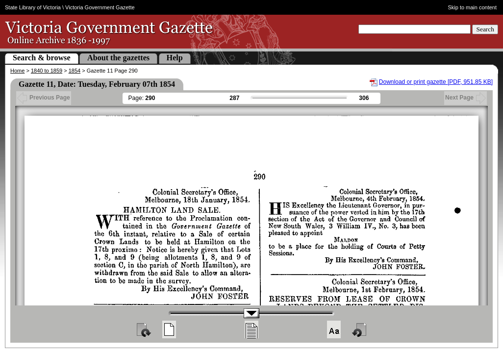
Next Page (465, 97)
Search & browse (42, 57)
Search (485, 29)
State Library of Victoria (33, 7)
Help (175, 57)
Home (17, 71)
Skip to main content (472, 7)
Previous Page (43, 97)
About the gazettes (118, 57)
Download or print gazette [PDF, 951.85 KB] (436, 81)
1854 (74, 71)
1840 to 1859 (46, 71)
